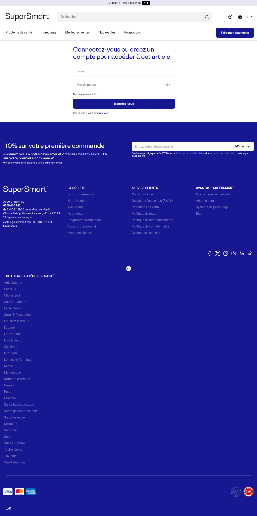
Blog (199, 213)
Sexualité (10, 424)
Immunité (10, 353)
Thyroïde (10, 456)
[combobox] (249, 17)
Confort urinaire (15, 302)
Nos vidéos (75, 213)
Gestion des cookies (146, 233)
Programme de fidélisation (214, 194)
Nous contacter (142, 194)
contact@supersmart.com (17, 222)
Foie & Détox (13, 340)
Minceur (9, 366)
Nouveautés (107, 32)
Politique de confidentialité (189, 153)
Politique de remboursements (152, 220)
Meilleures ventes (77, 32)
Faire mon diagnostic (235, 33)
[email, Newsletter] (193, 146)
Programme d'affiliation (84, 220)
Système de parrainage (212, 207)
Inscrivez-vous (101, 113)
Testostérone (13, 449)
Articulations (13, 282)
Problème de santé (19, 32)
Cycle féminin (13, 308)
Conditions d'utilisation (223, 153)
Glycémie (10, 347)
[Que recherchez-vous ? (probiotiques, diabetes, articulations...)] (134, 17)
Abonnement (205, 201)
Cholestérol (12, 295)
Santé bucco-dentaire (19, 404)
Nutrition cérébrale (17, 379)
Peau (7, 392)
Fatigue (9, 327)
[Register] (242, 146)
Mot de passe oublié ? (85, 94)
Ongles (9, 385)
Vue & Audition (14, 462)
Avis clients (75, 207)
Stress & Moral (14, 443)
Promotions (132, 32)
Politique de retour (144, 213)
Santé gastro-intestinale (21, 411)
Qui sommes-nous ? (81, 194)
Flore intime (12, 334)
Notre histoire (76, 201)
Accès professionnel (81, 226)
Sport (8, 437)
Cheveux (10, 289)
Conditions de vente (146, 207)
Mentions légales (79, 233)
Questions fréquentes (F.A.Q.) (152, 201)
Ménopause (12, 372)
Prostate (10, 398)
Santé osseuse (14, 417)
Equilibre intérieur (16, 321)
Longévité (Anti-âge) (18, 360)
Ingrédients (48, 32)
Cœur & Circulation (17, 315)
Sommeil (10, 430)
